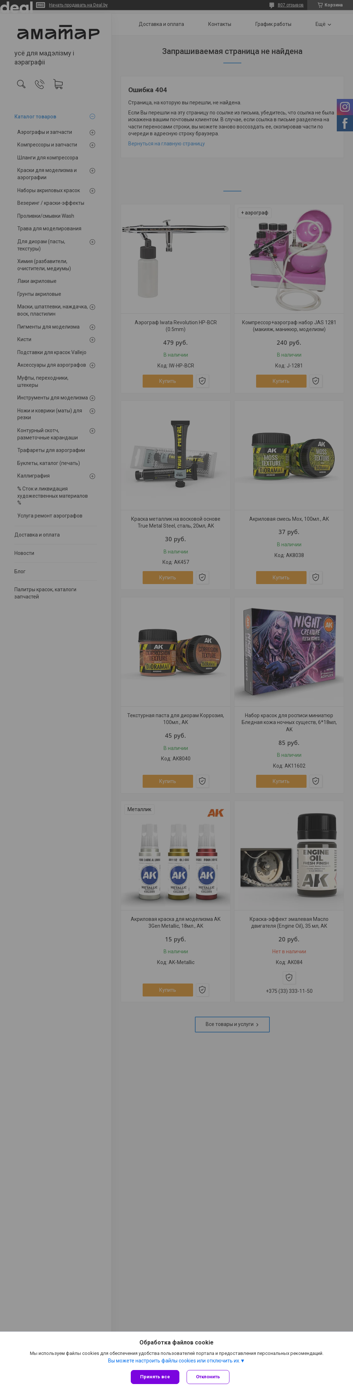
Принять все (155, 1376)
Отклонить (208, 1376)
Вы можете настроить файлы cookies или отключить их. (174, 1361)
